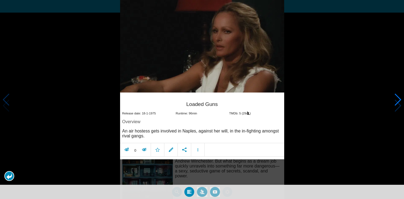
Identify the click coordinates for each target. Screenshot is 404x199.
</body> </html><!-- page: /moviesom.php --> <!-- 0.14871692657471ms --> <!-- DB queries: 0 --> (202, 99)
